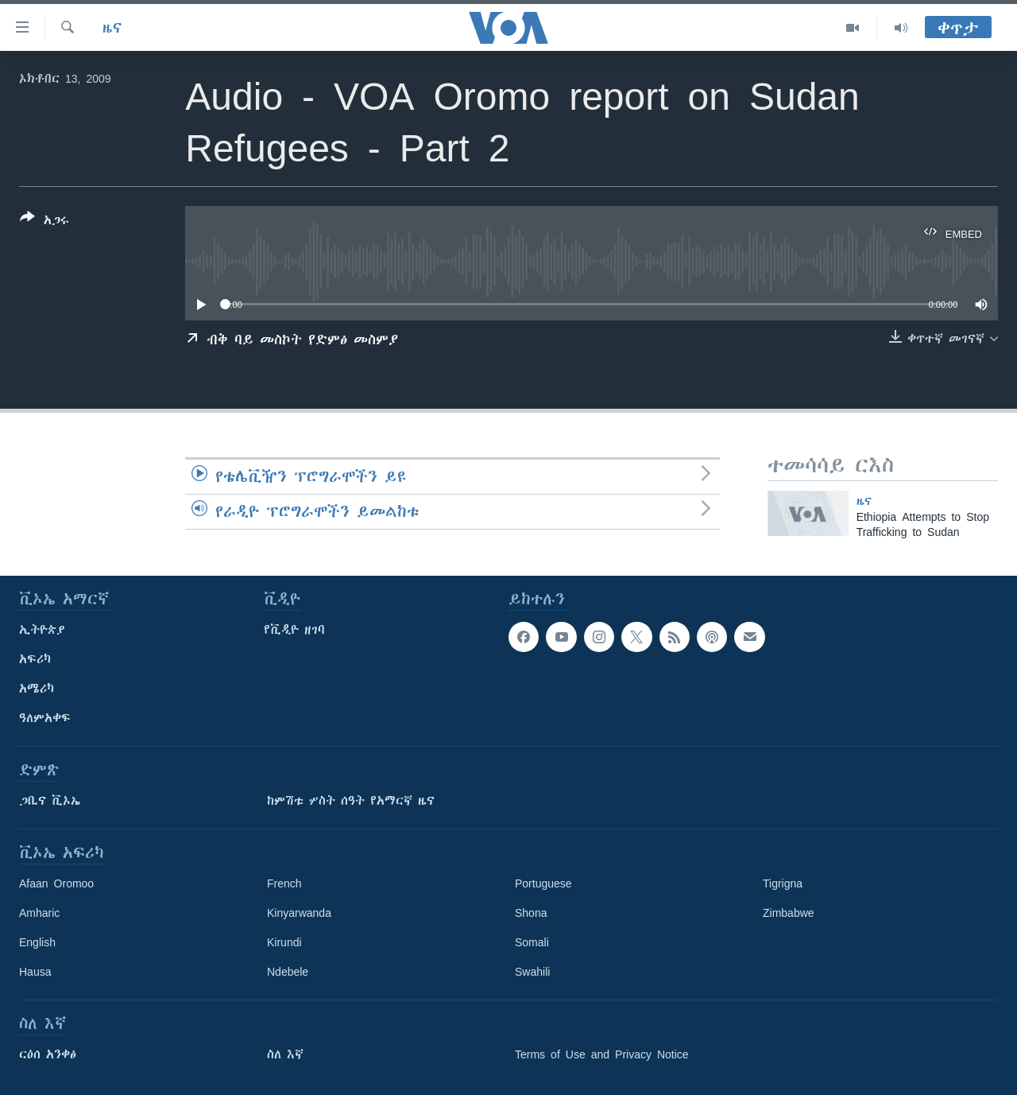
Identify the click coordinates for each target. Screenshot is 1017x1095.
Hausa (35, 972)
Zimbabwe (788, 913)
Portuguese (543, 883)
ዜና (112, 28)
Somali (532, 942)
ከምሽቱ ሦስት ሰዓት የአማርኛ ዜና (351, 801)
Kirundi (284, 942)
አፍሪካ (35, 659)
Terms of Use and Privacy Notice (602, 1054)
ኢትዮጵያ (42, 630)
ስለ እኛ (285, 1054)
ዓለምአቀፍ (45, 718)
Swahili (532, 972)
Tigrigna (782, 883)
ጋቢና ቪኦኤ (49, 801)
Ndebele (287, 972)
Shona (531, 913)
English (37, 942)
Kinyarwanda (299, 913)
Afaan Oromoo (56, 883)
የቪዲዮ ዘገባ (294, 630)
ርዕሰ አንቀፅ (47, 1054)
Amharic (39, 913)
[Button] (44, 222)
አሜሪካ (36, 688)
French (284, 883)
